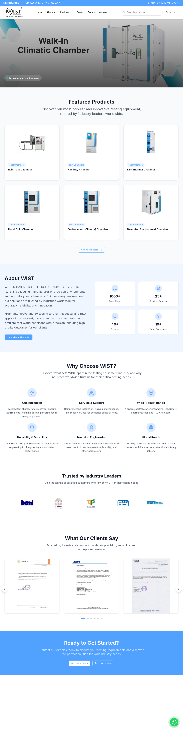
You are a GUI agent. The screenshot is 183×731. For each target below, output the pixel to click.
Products (66, 12)
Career (80, 12)
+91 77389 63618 (52, 3)
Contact (103, 12)
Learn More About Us (18, 337)
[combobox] (170, 12)
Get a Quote (79, 663)
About (51, 12)
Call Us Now (103, 663)
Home (39, 12)
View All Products (91, 249)
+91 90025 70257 (32, 3)
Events (91, 12)
